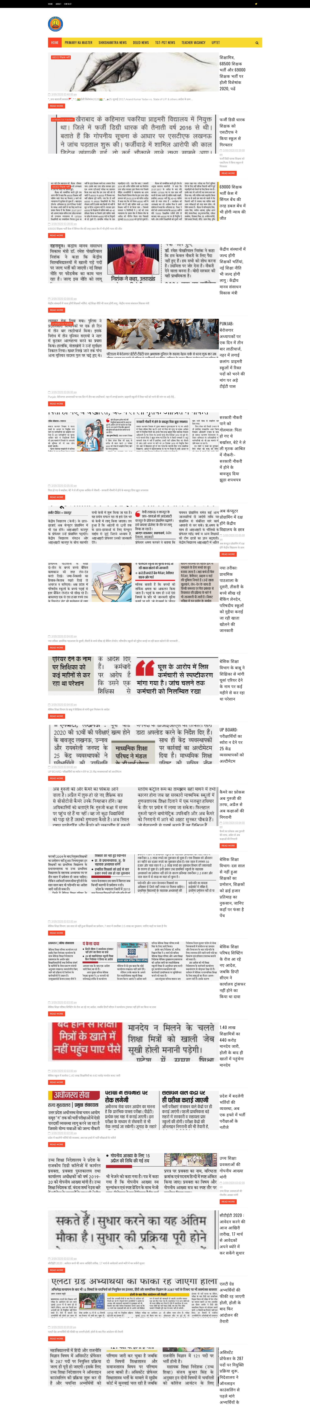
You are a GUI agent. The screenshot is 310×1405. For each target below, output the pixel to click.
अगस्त (210, 114)
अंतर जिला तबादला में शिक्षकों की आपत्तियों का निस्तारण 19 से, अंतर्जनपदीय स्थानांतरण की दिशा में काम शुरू (146, 1182)
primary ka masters (63, 100)
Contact (68, 3)
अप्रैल (209, 136)
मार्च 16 (213, 225)
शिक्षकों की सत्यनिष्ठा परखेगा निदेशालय (138, 912)
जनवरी (210, 530)
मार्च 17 (213, 220)
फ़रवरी (210, 525)
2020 (206, 87)
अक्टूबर (211, 103)
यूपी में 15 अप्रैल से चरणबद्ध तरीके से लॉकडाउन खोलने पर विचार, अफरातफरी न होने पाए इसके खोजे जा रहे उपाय (241, 855)
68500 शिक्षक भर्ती (61, 57)
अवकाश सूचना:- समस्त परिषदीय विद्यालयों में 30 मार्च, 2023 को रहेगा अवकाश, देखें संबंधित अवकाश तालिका (240, 815)
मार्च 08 (214, 484)
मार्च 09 (214, 259)
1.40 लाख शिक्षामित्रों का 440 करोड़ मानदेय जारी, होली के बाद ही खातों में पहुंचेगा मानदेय (146, 650)
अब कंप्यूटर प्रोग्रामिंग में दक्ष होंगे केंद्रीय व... (232, 313)
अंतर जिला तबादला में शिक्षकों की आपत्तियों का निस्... (234, 467)
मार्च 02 (214, 518)
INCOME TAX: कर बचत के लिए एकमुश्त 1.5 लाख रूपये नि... (232, 423)
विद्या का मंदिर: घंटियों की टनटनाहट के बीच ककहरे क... (232, 449)
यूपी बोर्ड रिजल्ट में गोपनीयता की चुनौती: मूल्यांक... (230, 476)
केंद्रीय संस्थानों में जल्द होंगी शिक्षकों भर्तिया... (233, 290)
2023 (206, 70)
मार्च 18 (213, 214)
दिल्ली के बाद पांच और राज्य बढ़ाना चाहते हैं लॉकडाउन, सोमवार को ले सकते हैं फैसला (241, 937)
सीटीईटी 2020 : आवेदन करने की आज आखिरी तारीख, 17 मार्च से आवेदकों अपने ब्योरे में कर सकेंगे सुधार (144, 782)
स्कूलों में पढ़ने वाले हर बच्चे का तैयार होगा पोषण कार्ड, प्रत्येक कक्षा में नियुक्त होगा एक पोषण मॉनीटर (146, 1046)
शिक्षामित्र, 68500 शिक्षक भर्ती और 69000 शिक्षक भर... (231, 265)
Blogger (96, 1399)
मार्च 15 (213, 231)
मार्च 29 (214, 158)
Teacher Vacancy (193, 42)
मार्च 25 (214, 180)
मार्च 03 (214, 512)
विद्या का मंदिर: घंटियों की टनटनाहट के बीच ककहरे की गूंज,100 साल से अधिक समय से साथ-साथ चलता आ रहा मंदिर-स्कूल (146, 1093)
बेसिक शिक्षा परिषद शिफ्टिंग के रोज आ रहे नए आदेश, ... (233, 363)
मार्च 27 (214, 169)
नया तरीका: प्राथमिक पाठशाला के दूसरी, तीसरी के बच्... (234, 320)
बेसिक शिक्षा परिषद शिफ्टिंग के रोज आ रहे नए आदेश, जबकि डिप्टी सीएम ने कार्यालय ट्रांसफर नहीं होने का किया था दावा (144, 607)
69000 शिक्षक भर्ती (61, 143)
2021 (206, 81)
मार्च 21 (213, 197)
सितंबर (210, 108)
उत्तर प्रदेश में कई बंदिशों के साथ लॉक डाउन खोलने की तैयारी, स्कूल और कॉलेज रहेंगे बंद (241, 759)
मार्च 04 (214, 507)
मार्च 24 (214, 186)
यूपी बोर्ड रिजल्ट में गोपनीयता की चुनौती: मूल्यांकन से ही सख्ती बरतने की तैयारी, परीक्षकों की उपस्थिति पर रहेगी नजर (145, 1225)
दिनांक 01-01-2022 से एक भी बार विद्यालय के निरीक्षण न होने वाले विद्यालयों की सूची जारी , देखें (241, 919)
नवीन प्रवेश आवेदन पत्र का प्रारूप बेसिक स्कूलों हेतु (163, 1371)
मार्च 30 (214, 152)
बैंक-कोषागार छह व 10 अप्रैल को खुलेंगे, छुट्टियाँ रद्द (240, 792)
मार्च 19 (213, 208)
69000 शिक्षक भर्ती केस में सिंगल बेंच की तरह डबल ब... (233, 283)
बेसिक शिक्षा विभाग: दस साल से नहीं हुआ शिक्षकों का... (230, 355)
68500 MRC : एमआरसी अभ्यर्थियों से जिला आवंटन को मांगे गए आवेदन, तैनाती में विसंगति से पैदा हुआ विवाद (93, 1382)
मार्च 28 (214, 164)
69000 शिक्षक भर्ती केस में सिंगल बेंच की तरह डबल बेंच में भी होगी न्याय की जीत (143, 144)
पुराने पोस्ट (183, 1263)
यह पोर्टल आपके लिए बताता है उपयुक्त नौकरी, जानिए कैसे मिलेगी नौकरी (144, 1000)
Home (50, 3)
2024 (206, 64)
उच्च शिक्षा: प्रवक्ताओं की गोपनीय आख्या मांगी (144, 733)
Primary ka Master (79, 42)
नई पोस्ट (54, 1263)
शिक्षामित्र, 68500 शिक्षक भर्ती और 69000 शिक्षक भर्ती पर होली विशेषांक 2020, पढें (141, 58)
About (58, 3)
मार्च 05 (214, 501)
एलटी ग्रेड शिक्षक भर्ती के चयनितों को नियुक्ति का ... (233, 458)
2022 (206, 75)
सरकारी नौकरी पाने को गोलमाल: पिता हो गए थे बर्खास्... (234, 305)
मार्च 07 (214, 490)
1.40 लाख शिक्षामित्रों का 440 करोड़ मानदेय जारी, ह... (232, 372)
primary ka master (62, 232)
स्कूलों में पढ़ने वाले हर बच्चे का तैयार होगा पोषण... (231, 441)
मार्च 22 (214, 191)
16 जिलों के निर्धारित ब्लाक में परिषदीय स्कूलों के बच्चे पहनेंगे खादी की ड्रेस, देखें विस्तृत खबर (239, 777)
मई (208, 131)
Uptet (216, 42)
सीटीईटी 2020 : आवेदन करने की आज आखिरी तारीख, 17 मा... (234, 395)
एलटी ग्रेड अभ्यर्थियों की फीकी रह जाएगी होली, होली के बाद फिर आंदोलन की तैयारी (144, 825)
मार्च (208, 142)
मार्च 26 (214, 175)
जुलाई (209, 119)
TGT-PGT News (165, 42)
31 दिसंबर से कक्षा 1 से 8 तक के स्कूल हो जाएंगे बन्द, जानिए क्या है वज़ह (240, 835)
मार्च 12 (213, 248)
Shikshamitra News (113, 42)
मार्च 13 (213, 242)
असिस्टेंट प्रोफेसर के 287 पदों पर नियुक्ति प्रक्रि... (235, 411)
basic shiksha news (63, 956)
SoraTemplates (66, 1399)
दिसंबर (210, 91)
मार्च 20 (214, 203)
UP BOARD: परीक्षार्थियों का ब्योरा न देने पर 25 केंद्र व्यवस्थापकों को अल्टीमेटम (143, 472)
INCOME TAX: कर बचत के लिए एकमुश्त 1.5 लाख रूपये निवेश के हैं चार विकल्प (146, 957)
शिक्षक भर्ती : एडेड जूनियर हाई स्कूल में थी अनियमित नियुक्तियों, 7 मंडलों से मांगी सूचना (166, 1355)
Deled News (141, 42)
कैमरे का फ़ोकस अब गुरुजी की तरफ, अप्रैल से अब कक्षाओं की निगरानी (143, 514)
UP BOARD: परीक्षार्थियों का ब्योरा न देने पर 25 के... (234, 337)
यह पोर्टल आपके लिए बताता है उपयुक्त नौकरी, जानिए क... (234, 432)
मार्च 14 (213, 236)
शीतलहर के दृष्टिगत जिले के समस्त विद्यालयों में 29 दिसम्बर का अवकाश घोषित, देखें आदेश (241, 901)
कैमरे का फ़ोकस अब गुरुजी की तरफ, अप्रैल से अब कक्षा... (233, 346)
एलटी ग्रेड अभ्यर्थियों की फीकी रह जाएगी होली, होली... (234, 404)
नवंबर (210, 97)
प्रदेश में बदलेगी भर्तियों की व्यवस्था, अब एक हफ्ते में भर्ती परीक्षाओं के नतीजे (146, 693)
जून (208, 125)
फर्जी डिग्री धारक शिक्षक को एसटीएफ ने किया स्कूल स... (233, 274)
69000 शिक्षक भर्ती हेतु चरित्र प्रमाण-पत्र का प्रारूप (93, 1361)
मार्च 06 (214, 495)
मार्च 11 (213, 253)
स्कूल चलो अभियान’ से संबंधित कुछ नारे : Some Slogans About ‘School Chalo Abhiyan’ (92, 1346)
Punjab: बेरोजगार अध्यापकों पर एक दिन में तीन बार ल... (232, 297)
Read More (113, 83)
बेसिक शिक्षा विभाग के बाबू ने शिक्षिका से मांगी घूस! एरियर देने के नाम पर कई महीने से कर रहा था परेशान (144, 432)
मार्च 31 (213, 147)
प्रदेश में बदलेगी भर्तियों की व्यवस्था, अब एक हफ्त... (232, 381)
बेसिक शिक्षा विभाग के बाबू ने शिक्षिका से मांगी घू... (233, 328)
